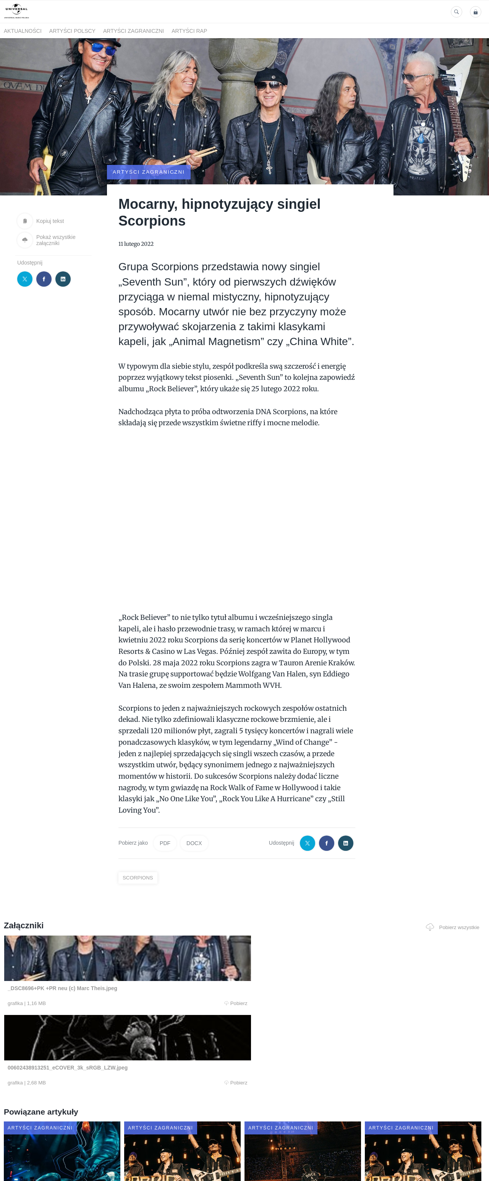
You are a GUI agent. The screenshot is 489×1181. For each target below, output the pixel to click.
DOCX (194, 822)
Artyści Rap (189, 31)
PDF (165, 822)
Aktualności (23, 31)
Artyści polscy (72, 31)
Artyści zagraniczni (133, 31)
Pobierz (104, 982)
